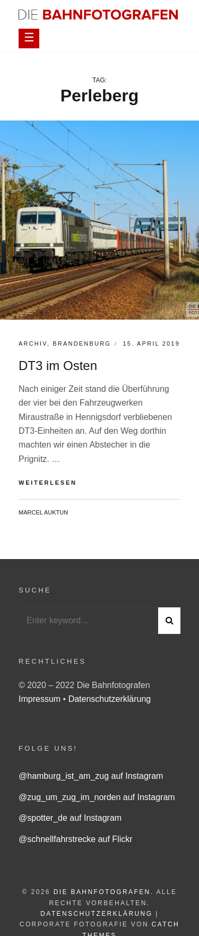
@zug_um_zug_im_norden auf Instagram (97, 797)
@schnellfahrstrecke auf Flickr (76, 839)
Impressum (41, 698)
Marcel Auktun (43, 512)
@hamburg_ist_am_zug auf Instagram (91, 775)
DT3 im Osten (58, 365)
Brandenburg (82, 343)
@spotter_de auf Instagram (70, 817)
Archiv (33, 343)
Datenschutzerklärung (109, 698)
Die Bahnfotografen (102, 892)
